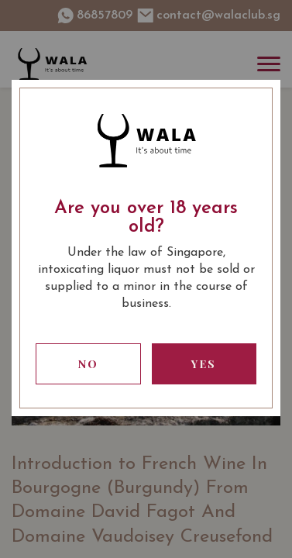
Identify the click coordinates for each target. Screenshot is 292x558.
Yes (203, 363)
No (88, 363)
